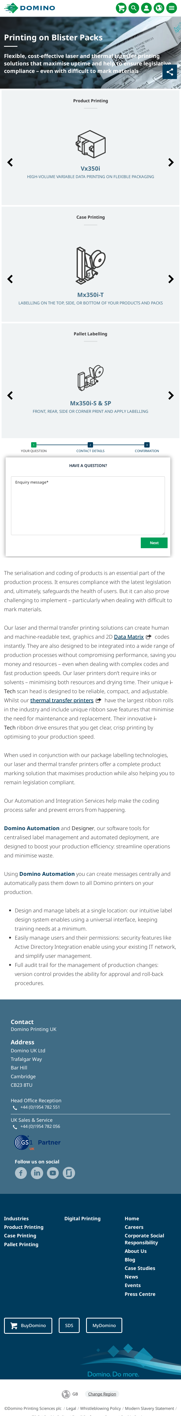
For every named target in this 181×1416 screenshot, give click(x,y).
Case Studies (140, 1268)
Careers (134, 1227)
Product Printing (23, 1227)
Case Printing (20, 1235)
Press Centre (140, 1294)
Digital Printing (82, 1218)
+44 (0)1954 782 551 (40, 1107)
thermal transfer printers (62, 700)
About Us (136, 1251)
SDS (69, 1325)
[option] (90, 159)
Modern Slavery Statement (149, 1408)
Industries (16, 1218)
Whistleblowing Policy (100, 1408)
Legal (71, 1408)
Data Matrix (129, 636)
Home (132, 1218)
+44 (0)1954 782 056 (40, 1126)
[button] (10, 162)
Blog (130, 1259)
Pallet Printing (21, 1244)
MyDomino (104, 1325)
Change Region (102, 1394)
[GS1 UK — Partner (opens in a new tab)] (37, 1142)
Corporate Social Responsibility (144, 1238)
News (131, 1276)
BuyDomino (28, 1325)
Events (133, 1285)
